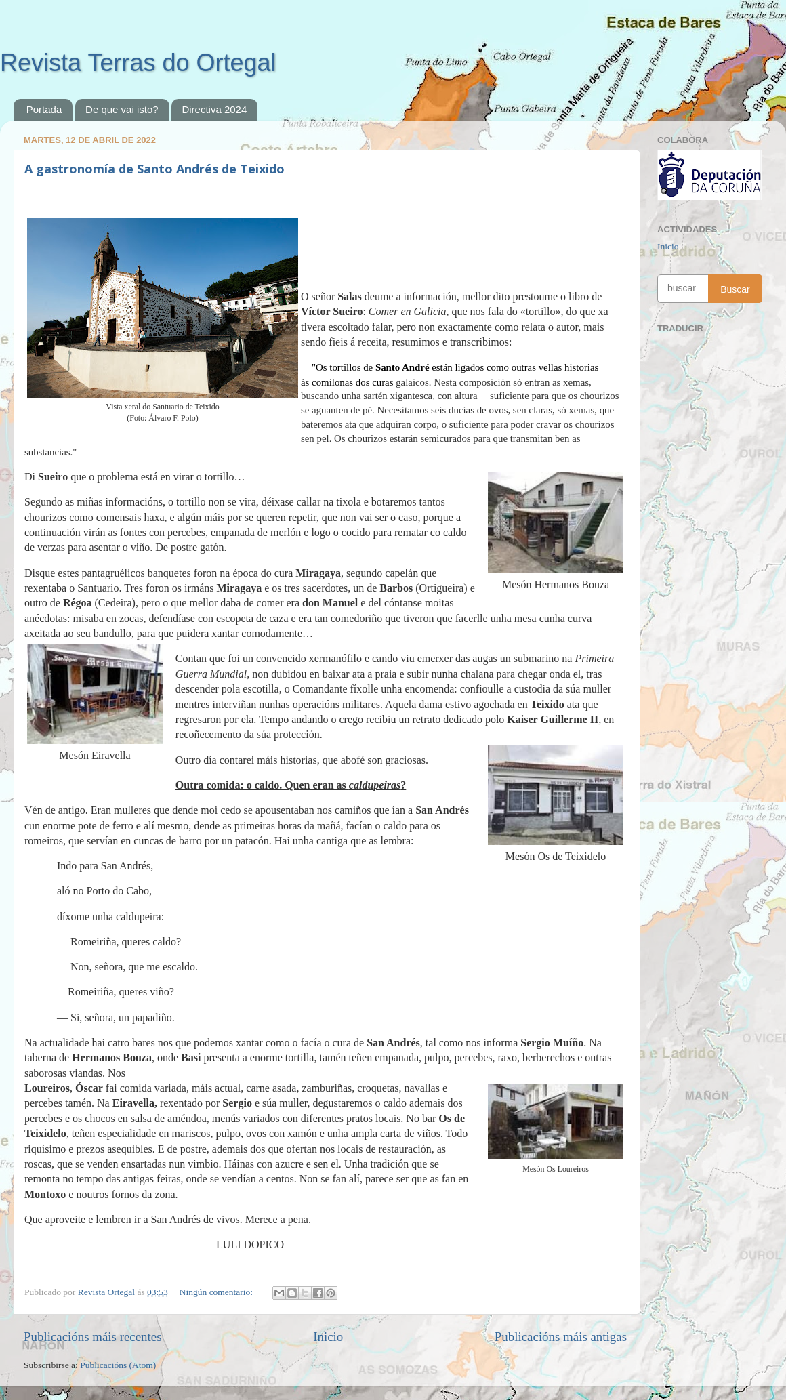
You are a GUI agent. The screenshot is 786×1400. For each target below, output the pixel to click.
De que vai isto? (122, 109)
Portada (44, 109)
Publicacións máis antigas (561, 1337)
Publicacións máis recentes (93, 1337)
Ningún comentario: (217, 1292)
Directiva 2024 (214, 109)
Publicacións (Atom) (118, 1365)
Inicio (328, 1337)
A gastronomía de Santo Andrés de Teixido (154, 169)
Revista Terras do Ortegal (138, 63)
